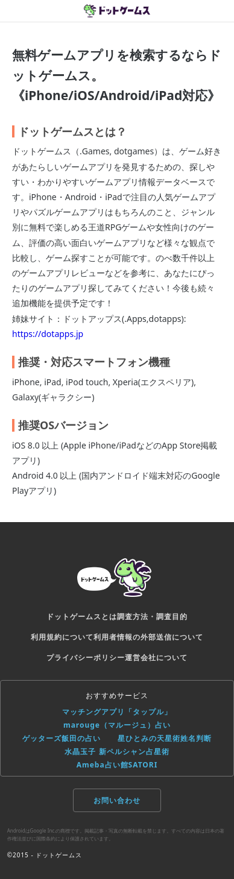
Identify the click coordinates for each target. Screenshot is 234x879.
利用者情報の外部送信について (148, 637)
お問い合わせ (117, 800)
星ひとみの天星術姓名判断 (165, 738)
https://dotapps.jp (47, 333)
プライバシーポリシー (85, 657)
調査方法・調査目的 (152, 616)
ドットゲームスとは (81, 616)
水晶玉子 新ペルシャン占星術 (117, 751)
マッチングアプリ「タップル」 (117, 712)
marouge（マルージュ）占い (117, 725)
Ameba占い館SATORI (117, 765)
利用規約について (62, 637)
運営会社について (156, 657)
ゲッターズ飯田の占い (61, 738)
